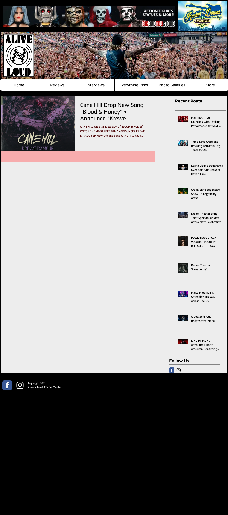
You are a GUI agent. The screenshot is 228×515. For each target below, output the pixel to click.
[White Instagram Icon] (20, 385)
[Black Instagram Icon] (178, 370)
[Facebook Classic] (171, 370)
